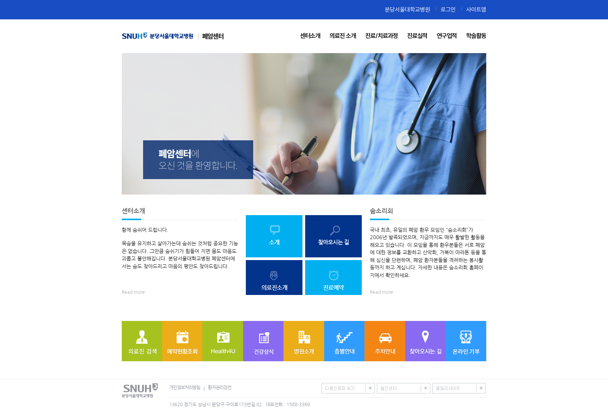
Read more (133, 292)
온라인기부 (466, 341)
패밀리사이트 (459, 388)
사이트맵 (476, 9)
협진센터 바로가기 (403, 388)
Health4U (222, 341)
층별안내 (344, 341)
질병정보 (263, 341)
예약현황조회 (182, 341)
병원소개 (303, 341)
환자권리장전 (219, 387)
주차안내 (384, 341)
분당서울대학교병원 (407, 9)
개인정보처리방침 (184, 387)
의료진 (142, 341)
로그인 (448, 9)
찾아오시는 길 (425, 341)
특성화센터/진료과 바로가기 (348, 388)
